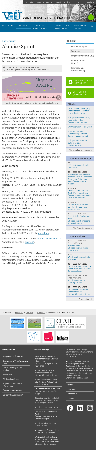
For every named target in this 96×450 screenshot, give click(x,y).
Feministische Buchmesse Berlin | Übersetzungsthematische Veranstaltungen (80, 218)
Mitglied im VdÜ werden (13, 356)
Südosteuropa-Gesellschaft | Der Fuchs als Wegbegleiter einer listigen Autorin (47, 400)
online (28, 241)
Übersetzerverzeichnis (12, 390)
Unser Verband (44, 2)
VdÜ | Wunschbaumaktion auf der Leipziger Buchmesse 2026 (79, 142)
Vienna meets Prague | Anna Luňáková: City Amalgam (47, 431)
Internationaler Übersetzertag (78, 69)
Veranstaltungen (79, 46)
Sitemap (70, 398)
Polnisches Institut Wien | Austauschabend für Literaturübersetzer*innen (46, 372)
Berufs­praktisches (41, 27)
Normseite (7, 374)
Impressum (71, 389)
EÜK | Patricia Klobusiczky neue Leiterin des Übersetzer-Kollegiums (79, 120)
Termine (23, 25)
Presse (78, 2)
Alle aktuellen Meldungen (81, 150)
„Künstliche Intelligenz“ (62, 27)
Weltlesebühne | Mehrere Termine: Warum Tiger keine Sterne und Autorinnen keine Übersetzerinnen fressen (80, 178)
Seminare (75, 51)
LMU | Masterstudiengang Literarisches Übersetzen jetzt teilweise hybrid (79, 110)
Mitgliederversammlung (82, 55)
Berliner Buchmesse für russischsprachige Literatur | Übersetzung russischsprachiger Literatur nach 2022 (47, 361)
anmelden (43, 232)
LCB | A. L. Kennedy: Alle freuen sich (80, 165)
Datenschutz (72, 394)
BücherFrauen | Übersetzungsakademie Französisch (80, 245)
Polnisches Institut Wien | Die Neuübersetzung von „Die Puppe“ (47, 391)
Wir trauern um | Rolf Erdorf (80, 127)
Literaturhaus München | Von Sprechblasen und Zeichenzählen (80, 205)
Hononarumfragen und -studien (13, 369)
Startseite (29, 2)
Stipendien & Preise (80, 27)
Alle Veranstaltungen (83, 228)
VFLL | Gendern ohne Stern (46, 407)
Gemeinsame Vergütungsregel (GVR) (15, 362)
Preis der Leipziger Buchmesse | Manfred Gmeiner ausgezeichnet (78, 133)
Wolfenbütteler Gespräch (78, 62)
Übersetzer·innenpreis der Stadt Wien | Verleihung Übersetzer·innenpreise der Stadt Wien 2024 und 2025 (80, 193)
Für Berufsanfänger (11, 379)
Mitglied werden (63, 2)
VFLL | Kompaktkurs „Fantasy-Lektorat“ (80, 279)
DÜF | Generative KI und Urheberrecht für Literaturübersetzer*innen (80, 290)
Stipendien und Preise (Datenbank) (12, 384)
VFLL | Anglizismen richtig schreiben (80, 257)
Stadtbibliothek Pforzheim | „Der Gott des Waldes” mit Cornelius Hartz (46, 381)
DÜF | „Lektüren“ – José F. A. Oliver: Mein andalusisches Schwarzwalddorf (80, 267)
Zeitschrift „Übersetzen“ (13, 395)
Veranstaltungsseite (47, 238)
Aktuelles (8, 25)
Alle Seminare (86, 299)
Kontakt (90, 2)
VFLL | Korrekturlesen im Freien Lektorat (45, 424)
